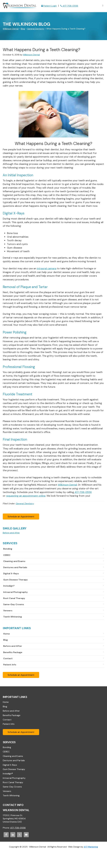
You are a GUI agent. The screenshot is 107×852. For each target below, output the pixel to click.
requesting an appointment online (25, 495)
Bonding (7, 548)
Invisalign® (9, 585)
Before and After (12, 646)
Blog (5, 639)
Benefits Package (12, 652)
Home (6, 633)
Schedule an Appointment (21, 516)
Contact (8, 658)
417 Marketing (91, 846)
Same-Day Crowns (13, 604)
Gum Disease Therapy (15, 579)
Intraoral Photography (15, 592)
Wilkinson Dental (19, 6)
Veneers (7, 610)
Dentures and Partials (15, 567)
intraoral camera (46, 268)
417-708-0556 (69, 5)
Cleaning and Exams (14, 561)
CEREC (6, 555)
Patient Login (49, 5)
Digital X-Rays (11, 573)
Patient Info (9, 664)
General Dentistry (25, 503)
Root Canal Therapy (14, 598)
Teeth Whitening (12, 616)
